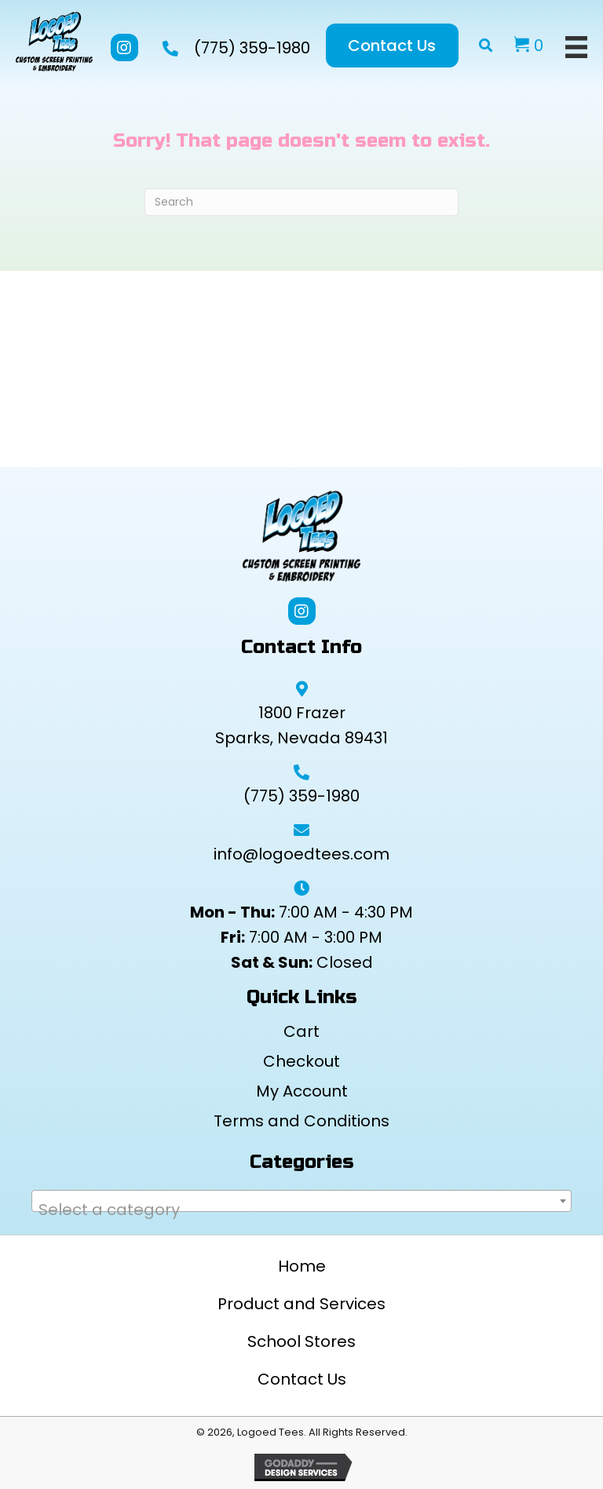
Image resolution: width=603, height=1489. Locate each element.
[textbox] (301, 1209)
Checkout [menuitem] (301, 1061)
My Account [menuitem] (302, 1091)
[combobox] (301, 1201)
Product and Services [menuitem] (301, 1304)
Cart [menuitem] (301, 1031)
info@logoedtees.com (301, 854)
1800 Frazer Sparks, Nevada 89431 (301, 725)
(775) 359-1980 (252, 48)
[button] (124, 47)
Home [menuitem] (302, 1266)
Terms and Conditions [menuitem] (301, 1121)
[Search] (301, 202)
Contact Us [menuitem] (302, 1379)
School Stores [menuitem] (301, 1341)
